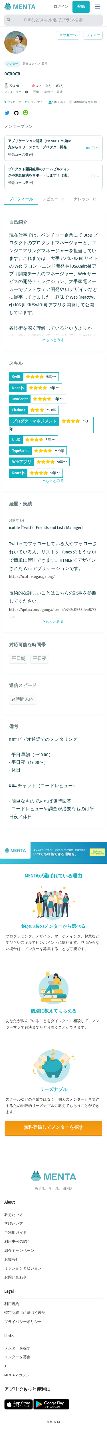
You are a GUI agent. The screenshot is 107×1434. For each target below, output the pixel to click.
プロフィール (21, 199)
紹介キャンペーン (19, 1251)
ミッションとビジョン (23, 1268)
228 (27, 102)
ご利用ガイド (15, 1233)
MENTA (55, 1422)
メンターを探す (17, 1348)
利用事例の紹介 (17, 1242)
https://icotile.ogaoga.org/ (32, 576)
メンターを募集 (17, 1357)
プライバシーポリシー (23, 1322)
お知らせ (11, 1259)
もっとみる (53, 340)
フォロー (93, 35)
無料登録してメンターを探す (54, 1127)
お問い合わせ (15, 1277)
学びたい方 (13, 1224)
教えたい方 (13, 1215)
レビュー (53, 199)
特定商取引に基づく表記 (24, 1313)
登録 (81, 7)
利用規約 (11, 1304)
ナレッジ (85, 199)
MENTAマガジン (17, 1375)
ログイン (61, 7)
